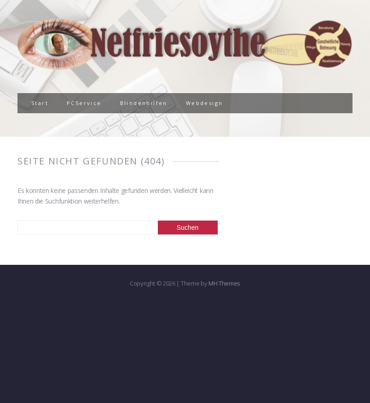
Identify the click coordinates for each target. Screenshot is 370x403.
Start (39, 102)
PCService (84, 102)
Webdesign (204, 102)
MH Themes (224, 283)
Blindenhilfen (144, 102)
